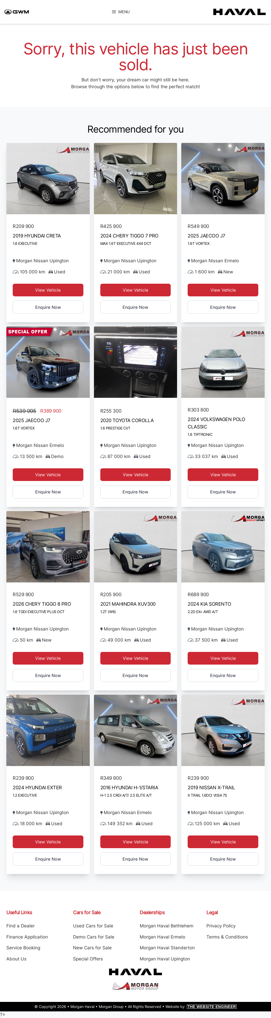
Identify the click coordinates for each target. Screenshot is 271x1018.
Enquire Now (48, 307)
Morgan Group (111, 1006)
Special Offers (88, 958)
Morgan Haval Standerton (167, 947)
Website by (201, 1006)
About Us (16, 958)
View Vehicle (48, 290)
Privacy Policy (221, 925)
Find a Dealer (20, 925)
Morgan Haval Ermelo (162, 937)
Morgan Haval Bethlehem (166, 925)
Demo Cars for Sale (93, 937)
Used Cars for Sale (93, 925)
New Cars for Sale (92, 947)
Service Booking (23, 947)
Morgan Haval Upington (165, 958)
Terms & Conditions (227, 937)
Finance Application (27, 937)
